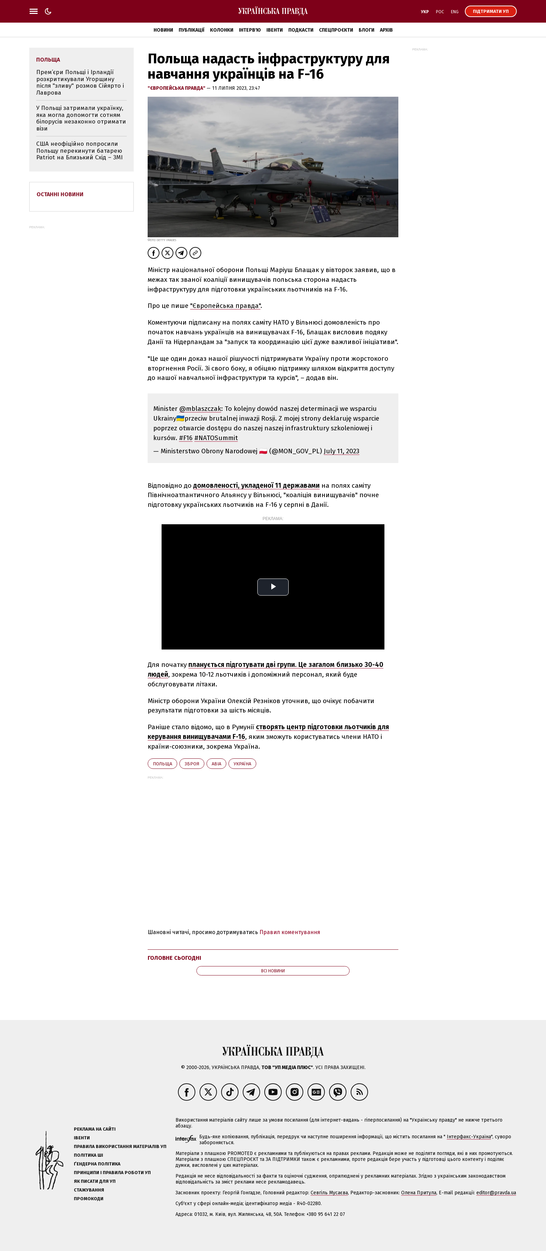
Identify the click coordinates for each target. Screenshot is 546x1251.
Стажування (89, 1190)
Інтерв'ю (250, 30)
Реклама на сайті (95, 1129)
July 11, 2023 (341, 451)
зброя (192, 763)
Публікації (191, 30)
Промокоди (88, 1198)
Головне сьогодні (174, 958)
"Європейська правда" (177, 88)
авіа (216, 763)
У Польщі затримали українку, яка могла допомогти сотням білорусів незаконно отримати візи (81, 118)
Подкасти (300, 30)
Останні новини (60, 194)
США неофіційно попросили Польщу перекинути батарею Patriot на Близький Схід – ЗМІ (79, 150)
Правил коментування (289, 932)
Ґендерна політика (97, 1163)
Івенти (274, 30)
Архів (386, 30)
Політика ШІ (88, 1155)
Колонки (221, 30)
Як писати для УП (95, 1181)
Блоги (366, 30)
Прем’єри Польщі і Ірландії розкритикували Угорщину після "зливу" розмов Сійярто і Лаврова (80, 82)
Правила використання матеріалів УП (120, 1146)
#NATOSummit (216, 438)
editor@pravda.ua (496, 1193)
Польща (162, 763)
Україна (242, 763)
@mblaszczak (200, 409)
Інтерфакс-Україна (469, 1137)
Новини (163, 30)
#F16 (186, 438)
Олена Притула (418, 1193)
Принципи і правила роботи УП (112, 1172)
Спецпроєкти (336, 30)
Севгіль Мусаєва (329, 1193)
